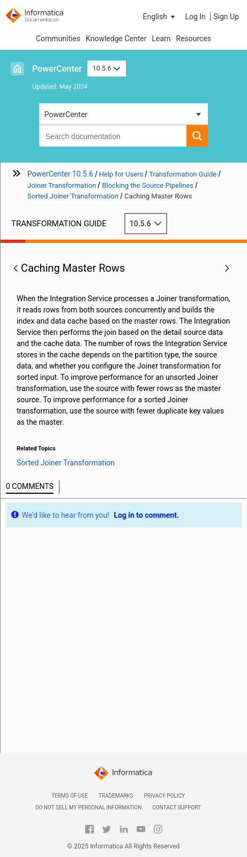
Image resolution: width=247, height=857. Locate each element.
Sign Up (226, 16)
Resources (194, 38)
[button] (160, 16)
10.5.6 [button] (107, 68)
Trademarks (116, 796)
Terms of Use (69, 796)
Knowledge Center (116, 38)
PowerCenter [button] (65, 114)
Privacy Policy (164, 796)
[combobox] (113, 136)
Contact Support (176, 807)
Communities (58, 38)
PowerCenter (57, 69)
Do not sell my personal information (88, 807)
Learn (161, 38)
